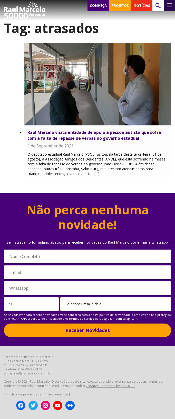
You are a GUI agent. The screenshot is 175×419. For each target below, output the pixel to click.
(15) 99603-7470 (30, 369)
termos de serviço (81, 318)
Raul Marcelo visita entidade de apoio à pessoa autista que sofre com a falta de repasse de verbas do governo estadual (94, 135)
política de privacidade (115, 315)
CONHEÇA (98, 5)
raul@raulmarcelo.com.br (33, 373)
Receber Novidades (87, 330)
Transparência (56, 394)
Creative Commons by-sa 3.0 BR (110, 385)
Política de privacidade (24, 394)
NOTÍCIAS (141, 5)
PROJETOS (120, 5)
